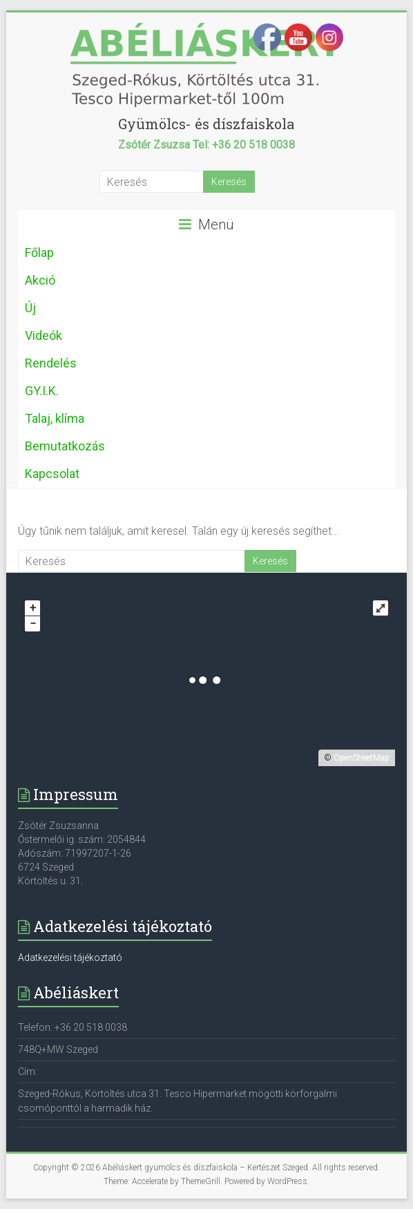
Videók (43, 335)
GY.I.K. (42, 390)
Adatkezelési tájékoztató (70, 957)
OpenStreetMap (362, 758)
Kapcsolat (52, 473)
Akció (40, 280)
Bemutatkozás (65, 446)
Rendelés (51, 363)
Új (30, 308)
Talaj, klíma (54, 418)
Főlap (39, 252)
